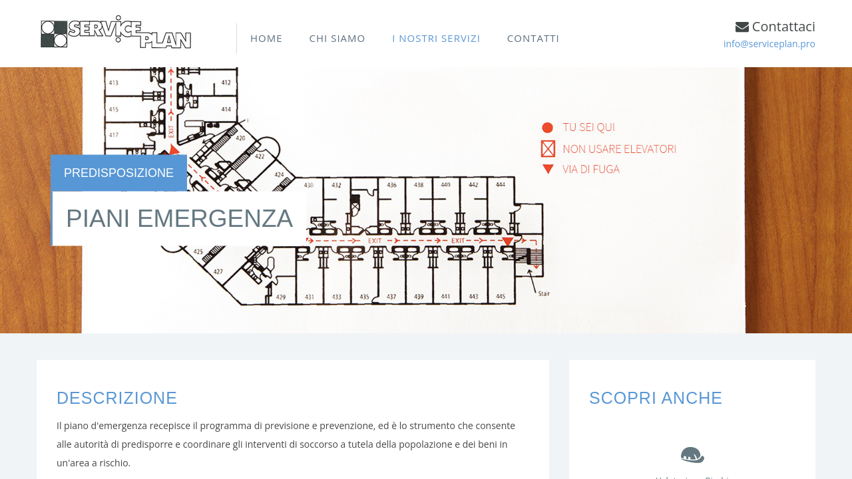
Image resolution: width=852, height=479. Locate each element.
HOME (266, 38)
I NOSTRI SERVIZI (436, 38)
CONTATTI (533, 38)
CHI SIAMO (338, 38)
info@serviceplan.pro (769, 43)
